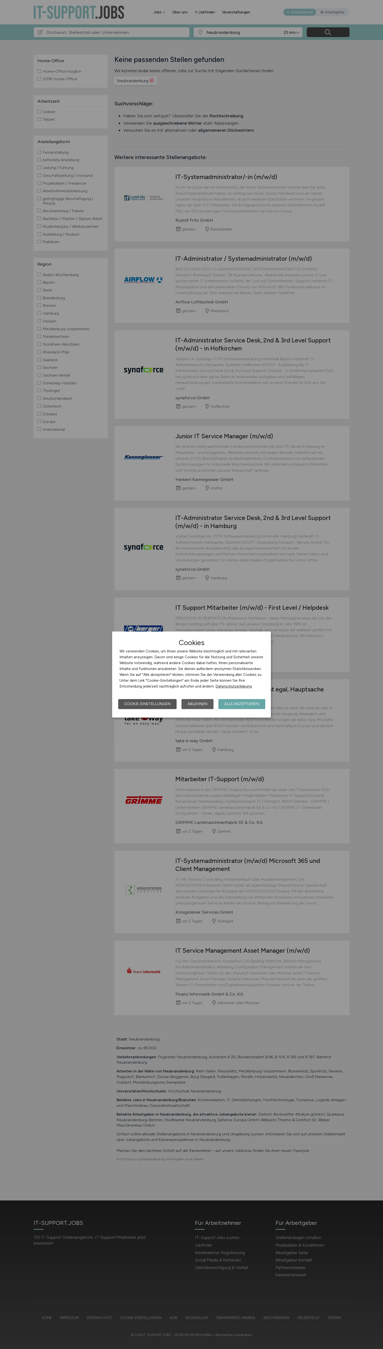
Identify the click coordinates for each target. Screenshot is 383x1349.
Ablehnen (197, 704)
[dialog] (191, 674)
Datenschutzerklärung (233, 686)
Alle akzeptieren (241, 704)
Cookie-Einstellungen (147, 704)
